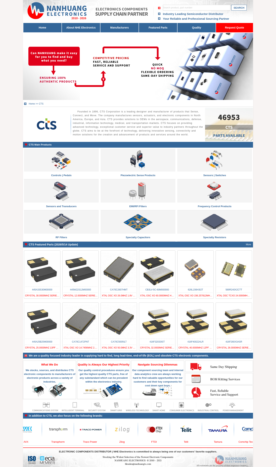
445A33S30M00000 (42, 289)
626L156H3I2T (195, 289)
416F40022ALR (195, 341)
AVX (27, 441)
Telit (187, 441)
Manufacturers (119, 27)
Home (42, 27)
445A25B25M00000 (42, 341)
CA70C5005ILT (119, 341)
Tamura (219, 441)
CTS (41, 103)
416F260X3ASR (234, 341)
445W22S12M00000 (80, 289)
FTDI (155, 441)
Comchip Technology (251, 441)
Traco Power (91, 441)
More (248, 244)
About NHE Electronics (81, 27)
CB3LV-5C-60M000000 (157, 289)
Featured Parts (158, 27)
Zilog (123, 441)
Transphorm (59, 441)
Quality (196, 27)
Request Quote (234, 27)
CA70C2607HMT (118, 289)
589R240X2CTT (234, 289)
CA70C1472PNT (80, 341)
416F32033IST (157, 341)
